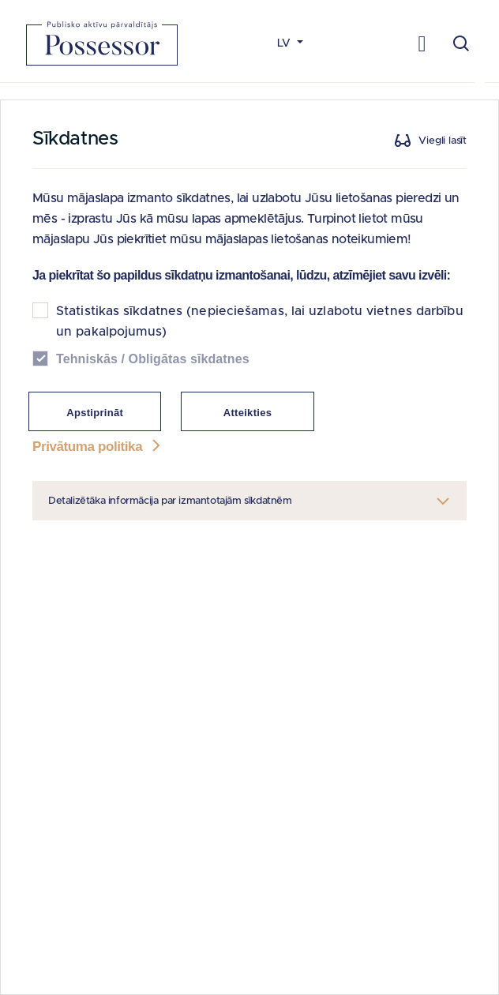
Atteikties (247, 413)
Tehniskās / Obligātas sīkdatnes (153, 359)
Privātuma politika (97, 446)
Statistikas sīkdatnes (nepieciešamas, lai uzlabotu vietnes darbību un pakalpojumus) (259, 321)
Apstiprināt (94, 413)
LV (285, 43)
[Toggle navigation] (422, 43)
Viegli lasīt (442, 141)
